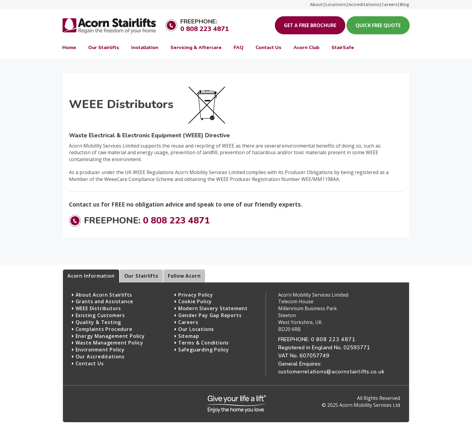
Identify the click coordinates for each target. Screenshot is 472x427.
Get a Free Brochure (310, 25)
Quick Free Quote (378, 25)
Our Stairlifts (141, 276)
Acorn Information (91, 276)
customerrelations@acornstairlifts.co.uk (331, 371)
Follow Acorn (184, 276)
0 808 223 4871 (204, 28)
